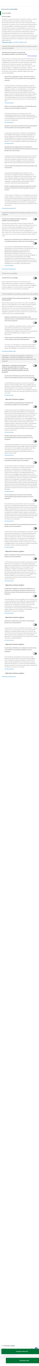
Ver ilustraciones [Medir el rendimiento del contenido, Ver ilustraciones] (9, 581)
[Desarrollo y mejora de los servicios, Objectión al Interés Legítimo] (15, 644)
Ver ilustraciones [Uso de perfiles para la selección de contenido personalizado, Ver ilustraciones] (9, 521)
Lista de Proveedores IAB (19, 42)
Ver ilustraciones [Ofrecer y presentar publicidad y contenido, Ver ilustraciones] (9, 122)
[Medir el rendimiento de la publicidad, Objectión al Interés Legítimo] (15, 551)
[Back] (1, 1346)
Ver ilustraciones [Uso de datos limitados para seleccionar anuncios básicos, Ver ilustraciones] (9, 395)
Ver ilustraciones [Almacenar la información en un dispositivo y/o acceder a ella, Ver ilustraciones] (9, 265)
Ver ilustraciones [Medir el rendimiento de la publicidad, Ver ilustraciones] (9, 547)
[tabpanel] (20, 30)
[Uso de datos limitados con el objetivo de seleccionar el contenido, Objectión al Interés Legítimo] (15, 673)
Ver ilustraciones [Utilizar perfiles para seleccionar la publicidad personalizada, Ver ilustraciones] (9, 455)
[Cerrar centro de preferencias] (37, 7)
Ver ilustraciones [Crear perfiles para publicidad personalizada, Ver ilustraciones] (9, 432)
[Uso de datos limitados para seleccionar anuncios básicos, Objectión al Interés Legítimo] (15, 399)
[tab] (19, 13)
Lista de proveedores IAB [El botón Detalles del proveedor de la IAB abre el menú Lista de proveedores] (9, 208)
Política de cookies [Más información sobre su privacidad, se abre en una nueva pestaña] (7, 42)
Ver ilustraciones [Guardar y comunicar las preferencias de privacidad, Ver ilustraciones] (9, 143)
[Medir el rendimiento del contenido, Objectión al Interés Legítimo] (15, 585)
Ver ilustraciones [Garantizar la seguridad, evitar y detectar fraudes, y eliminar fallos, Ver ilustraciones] (9, 103)
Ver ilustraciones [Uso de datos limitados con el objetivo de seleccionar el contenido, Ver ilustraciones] (9, 669)
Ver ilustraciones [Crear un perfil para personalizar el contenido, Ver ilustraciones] (9, 491)
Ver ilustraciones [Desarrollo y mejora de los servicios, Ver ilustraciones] (9, 640)
